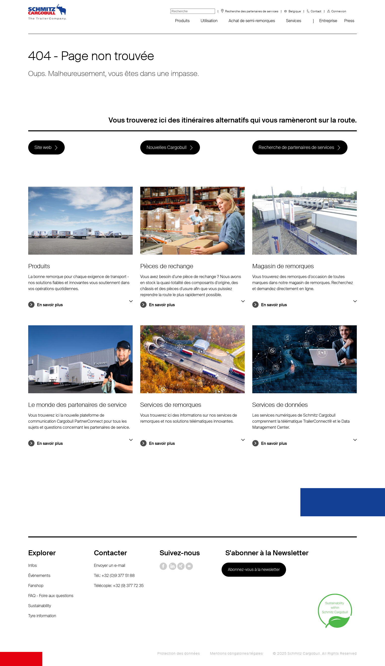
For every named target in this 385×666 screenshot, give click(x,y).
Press (349, 20)
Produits (182, 20)
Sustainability (39, 605)
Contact (316, 11)
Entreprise (328, 20)
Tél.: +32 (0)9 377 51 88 (114, 575)
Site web (42, 147)
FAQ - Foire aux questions (50, 595)
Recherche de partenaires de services (296, 147)
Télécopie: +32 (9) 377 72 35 (119, 585)
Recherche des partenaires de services (251, 11)
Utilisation (209, 20)
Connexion (338, 11)
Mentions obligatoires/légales (236, 653)
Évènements (39, 575)
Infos (32, 565)
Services (293, 20)
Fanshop (35, 585)
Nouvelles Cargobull (167, 147)
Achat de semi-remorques (252, 20)
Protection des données (178, 653)
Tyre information (42, 615)
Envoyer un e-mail (109, 565)
